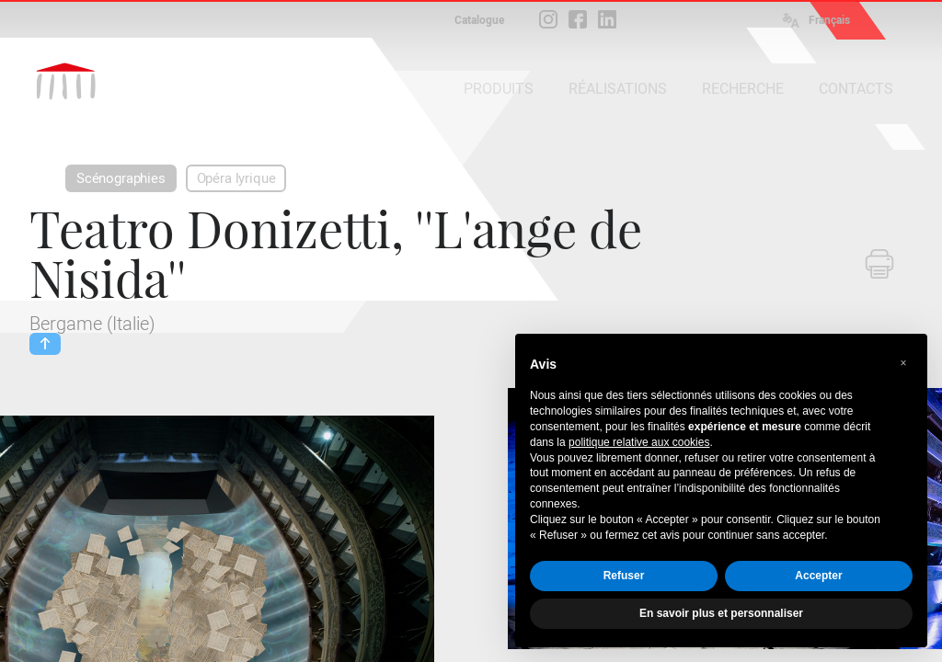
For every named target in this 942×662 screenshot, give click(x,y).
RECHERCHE (743, 88)
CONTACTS (856, 88)
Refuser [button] (624, 575)
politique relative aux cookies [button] (639, 442)
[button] (903, 363)
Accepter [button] (818, 575)
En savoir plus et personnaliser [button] (721, 613)
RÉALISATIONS (618, 88)
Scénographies (121, 178)
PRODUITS (499, 88)
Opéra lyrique (236, 178)
